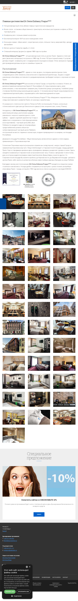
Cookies (56, 586)
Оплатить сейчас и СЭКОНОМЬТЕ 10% (39, 500)
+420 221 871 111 (9, 548)
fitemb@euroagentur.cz (10, 540)
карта (4, 531)
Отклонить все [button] (23, 591)
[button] (17, 596)
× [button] (29, 567)
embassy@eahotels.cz (10, 550)
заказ (39, 514)
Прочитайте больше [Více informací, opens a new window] (10, 588)
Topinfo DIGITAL (72, 583)
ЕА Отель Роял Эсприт (9, 558)
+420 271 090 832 (9, 538)
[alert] (17, 581)
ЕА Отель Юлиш (7, 560)
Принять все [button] (9, 591)
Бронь (68, 7)
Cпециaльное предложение (75, 56)
